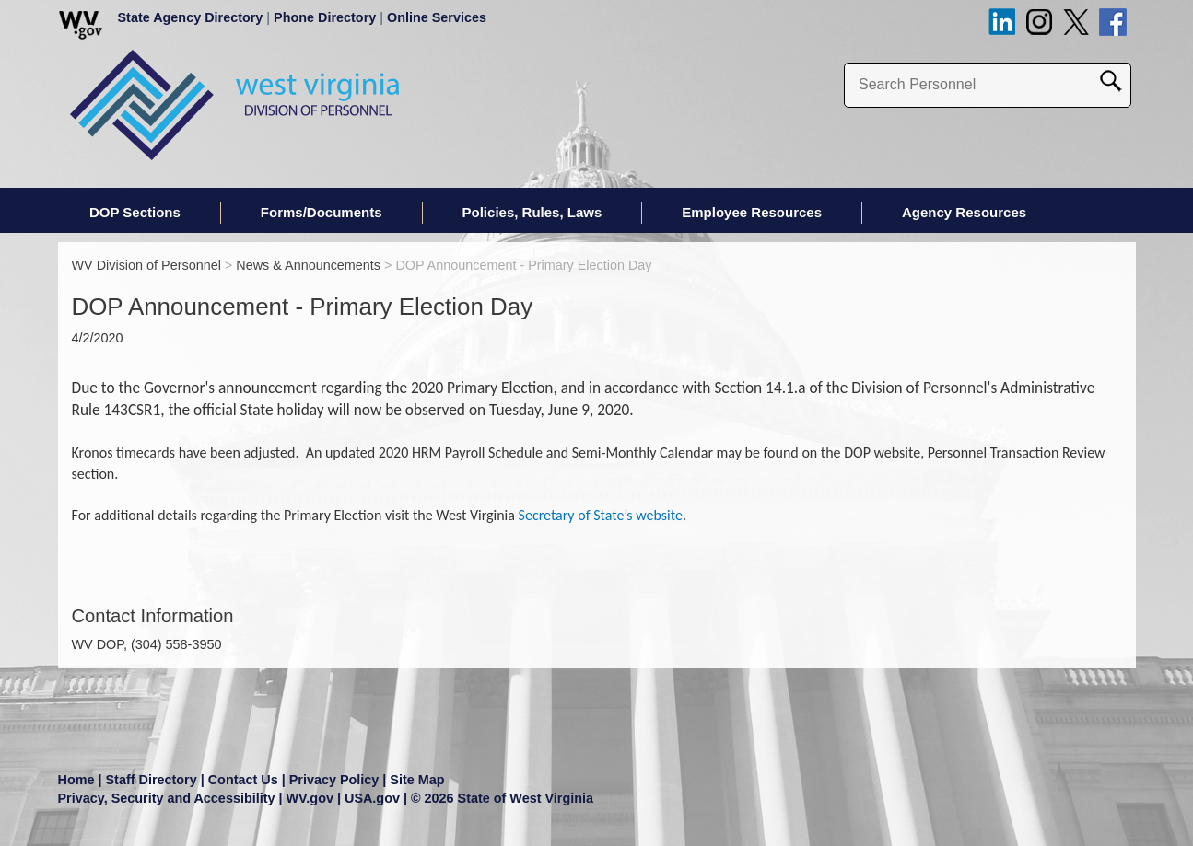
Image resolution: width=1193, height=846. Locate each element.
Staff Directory (151, 779)
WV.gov (310, 798)
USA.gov (372, 798)
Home (76, 779)
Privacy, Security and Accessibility (166, 798)
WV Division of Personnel (146, 265)
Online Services (436, 17)
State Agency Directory (190, 17)
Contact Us (243, 779)
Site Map (417, 779)
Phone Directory (325, 17)
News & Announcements (308, 265)
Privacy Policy (334, 779)
